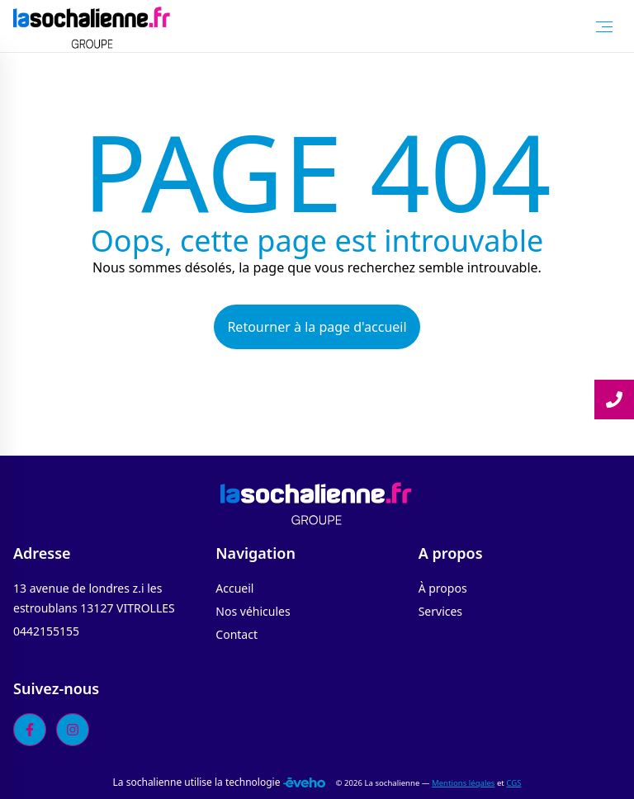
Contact (236, 634)
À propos (443, 588)
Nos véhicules (252, 611)
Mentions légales (463, 783)
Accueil (234, 588)
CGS (513, 783)
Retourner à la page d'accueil (316, 327)
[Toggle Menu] (604, 26)
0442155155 (46, 631)
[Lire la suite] (614, 399)
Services (440, 611)
